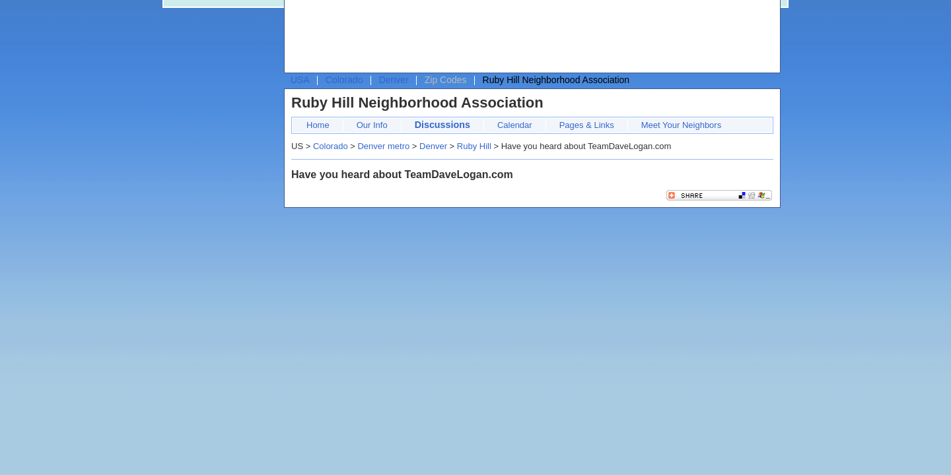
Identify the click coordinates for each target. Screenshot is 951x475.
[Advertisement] (529, 37)
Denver (394, 80)
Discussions (442, 124)
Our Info (372, 125)
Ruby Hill (474, 146)
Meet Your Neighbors (681, 125)
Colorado (344, 80)
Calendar (514, 125)
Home (318, 125)
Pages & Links (586, 125)
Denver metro (383, 146)
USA (300, 80)
